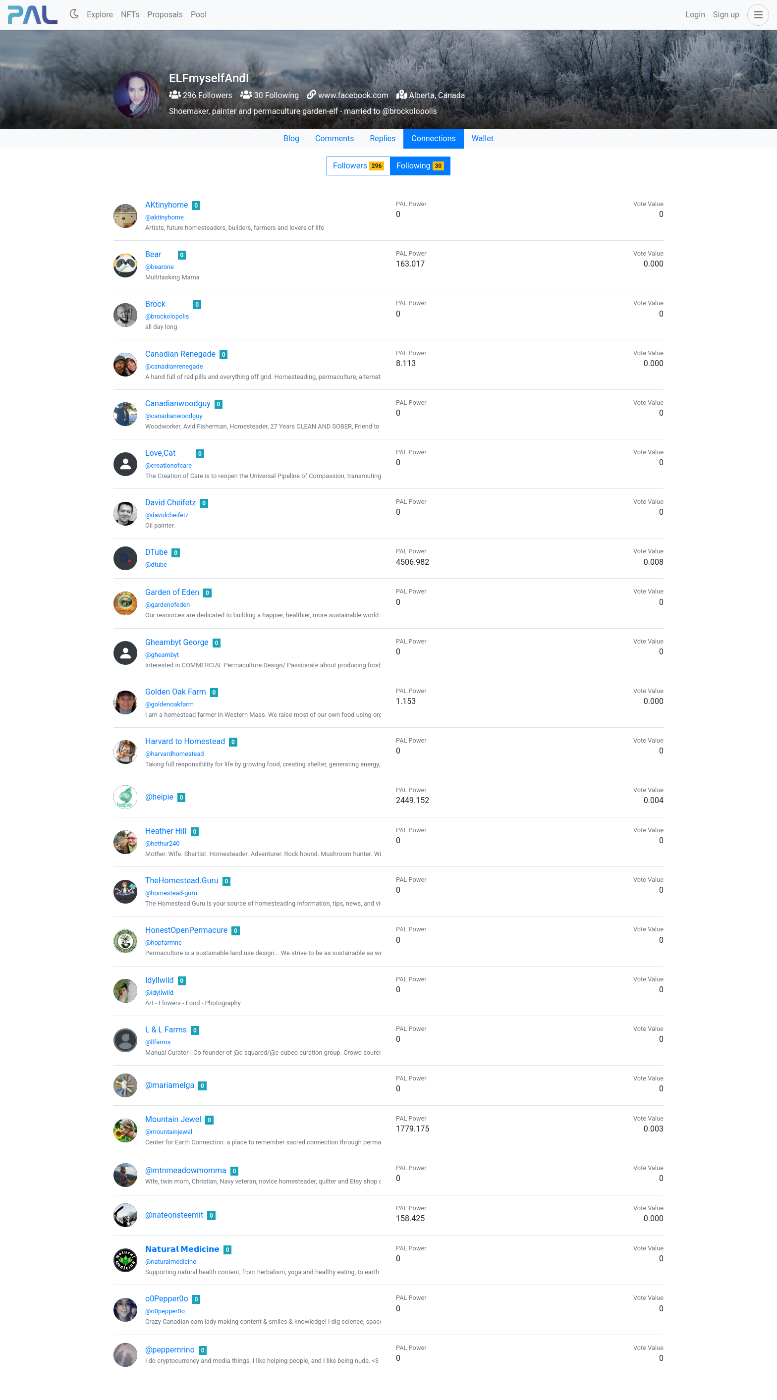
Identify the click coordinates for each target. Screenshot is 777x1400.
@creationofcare (168, 465)
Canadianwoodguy (178, 403)
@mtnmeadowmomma (185, 1170)
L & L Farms (166, 1029)
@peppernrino (170, 1349)
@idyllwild (159, 992)
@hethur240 (162, 843)
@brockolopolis (167, 316)
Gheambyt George (177, 642)
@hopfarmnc (163, 942)
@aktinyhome (164, 217)
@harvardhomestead (174, 753)
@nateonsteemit (174, 1215)
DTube (156, 552)
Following (420, 165)
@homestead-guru (171, 893)
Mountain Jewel (173, 1119)
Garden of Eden (172, 592)
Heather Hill (166, 831)
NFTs (130, 14)
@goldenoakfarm (169, 704)
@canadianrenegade (174, 366)
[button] (756, 15)
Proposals (165, 14)
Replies (382, 138)
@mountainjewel (168, 1131)
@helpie (159, 797)
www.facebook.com (353, 95)
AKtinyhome (166, 205)
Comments (334, 138)
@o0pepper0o (165, 1311)
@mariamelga (169, 1085)
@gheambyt (162, 654)
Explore (100, 14)
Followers (358, 165)
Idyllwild (159, 980)
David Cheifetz (170, 502)
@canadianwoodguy (173, 416)
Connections (433, 138)
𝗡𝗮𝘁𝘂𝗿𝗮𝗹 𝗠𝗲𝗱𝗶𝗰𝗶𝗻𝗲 (182, 1249)
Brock (155, 304)
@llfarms (157, 1042)
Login (695, 14)
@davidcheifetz (166, 515)
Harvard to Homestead (185, 741)
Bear (153, 254)
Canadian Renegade (180, 354)
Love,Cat (160, 453)
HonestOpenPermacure (186, 930)
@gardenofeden (167, 604)
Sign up (726, 14)
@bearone (159, 266)
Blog (291, 138)
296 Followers (200, 95)
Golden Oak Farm (175, 692)
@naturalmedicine (170, 1261)
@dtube (156, 564)
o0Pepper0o (166, 1298)
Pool (199, 14)
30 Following (269, 95)
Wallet (483, 138)
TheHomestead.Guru (182, 880)
